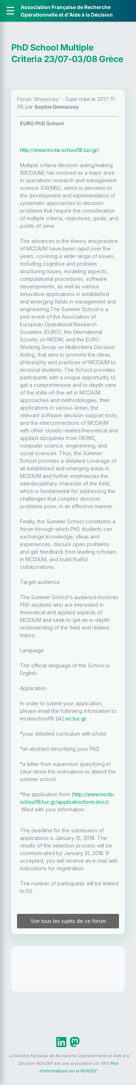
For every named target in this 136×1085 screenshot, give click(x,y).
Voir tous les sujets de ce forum (68, 921)
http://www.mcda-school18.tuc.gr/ (59, 150)
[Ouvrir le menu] (10, 11)
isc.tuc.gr (75, 718)
